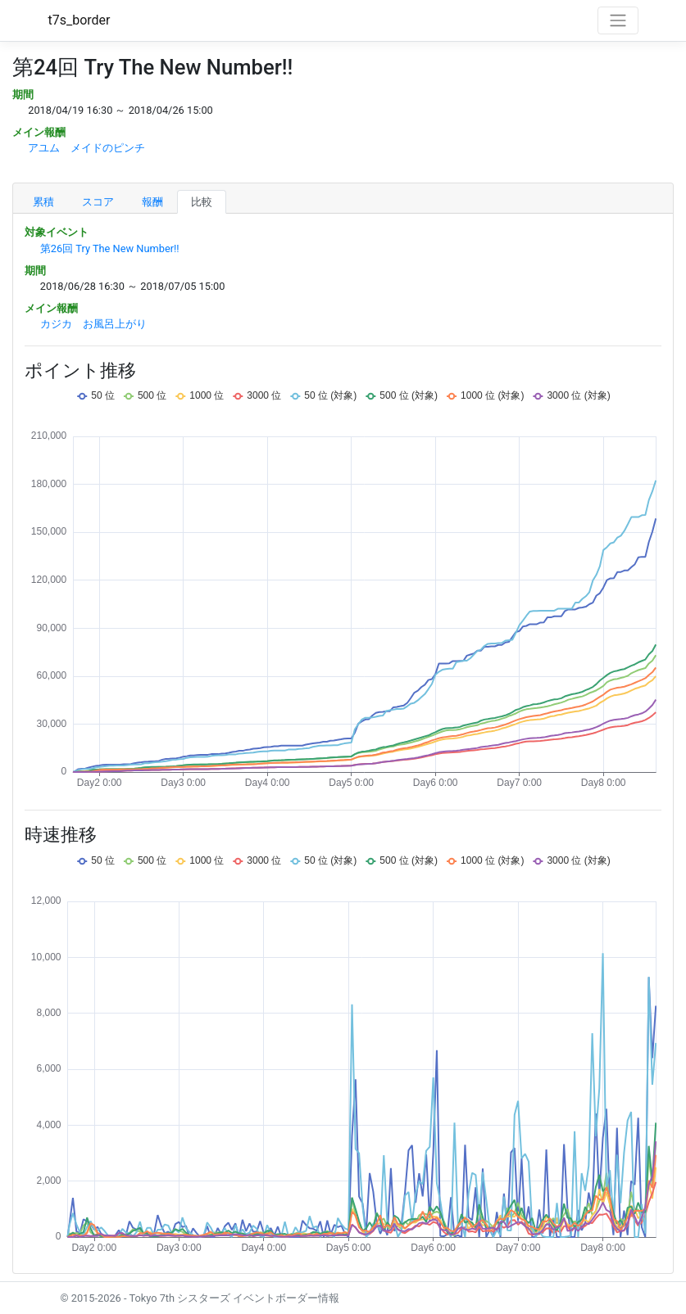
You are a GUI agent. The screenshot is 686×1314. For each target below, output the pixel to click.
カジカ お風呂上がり (93, 324)
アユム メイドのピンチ (86, 148)
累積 (43, 202)
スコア (98, 202)
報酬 (152, 202)
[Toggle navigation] (617, 20)
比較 (201, 202)
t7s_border (79, 20)
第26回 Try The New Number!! (109, 248)
